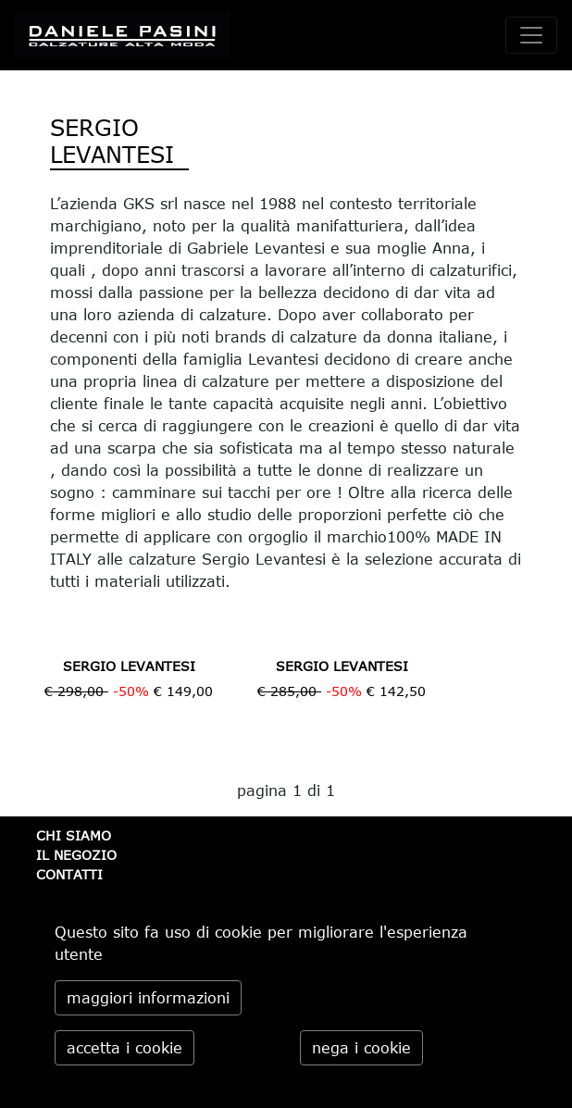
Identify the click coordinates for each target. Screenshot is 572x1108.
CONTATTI (69, 874)
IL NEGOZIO (76, 855)
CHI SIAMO (73, 835)
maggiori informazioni (148, 998)
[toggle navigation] (531, 35)
